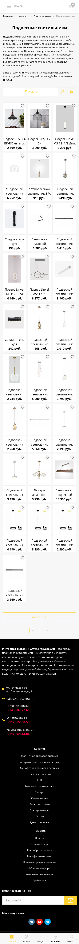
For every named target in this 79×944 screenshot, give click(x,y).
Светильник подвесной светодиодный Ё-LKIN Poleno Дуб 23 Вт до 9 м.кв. (64, 492)
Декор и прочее (39, 822)
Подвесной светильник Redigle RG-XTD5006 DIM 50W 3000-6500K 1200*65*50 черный (39, 442)
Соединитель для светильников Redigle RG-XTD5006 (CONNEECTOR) (14, 342)
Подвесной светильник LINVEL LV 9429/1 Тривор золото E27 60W (39, 342)
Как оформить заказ (39, 856)
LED (39, 780)
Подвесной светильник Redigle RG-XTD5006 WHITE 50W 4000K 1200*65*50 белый (64, 291)
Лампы (39, 816)
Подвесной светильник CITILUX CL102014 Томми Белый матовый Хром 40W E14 (64, 392)
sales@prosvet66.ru (21, 699)
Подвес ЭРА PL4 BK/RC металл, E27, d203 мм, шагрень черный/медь (14, 141)
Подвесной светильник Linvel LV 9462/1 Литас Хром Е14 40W (64, 342)
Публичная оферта (39, 868)
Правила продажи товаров (39, 862)
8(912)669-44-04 (18, 734)
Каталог (39, 748)
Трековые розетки (39, 774)
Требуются (39, 880)
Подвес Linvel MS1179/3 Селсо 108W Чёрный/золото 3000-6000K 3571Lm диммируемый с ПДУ (39, 291)
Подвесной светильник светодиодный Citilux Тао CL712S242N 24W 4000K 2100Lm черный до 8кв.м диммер (14, 542)
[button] (76, 938)
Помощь (39, 830)
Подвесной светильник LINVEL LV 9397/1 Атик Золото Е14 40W (14, 442)
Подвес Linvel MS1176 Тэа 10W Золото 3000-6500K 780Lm (14, 291)
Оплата (39, 838)
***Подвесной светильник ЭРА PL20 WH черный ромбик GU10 (39, 191)
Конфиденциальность (40, 874)
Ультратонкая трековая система (40, 762)
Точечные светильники (39, 786)
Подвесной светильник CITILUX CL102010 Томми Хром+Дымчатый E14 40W (65, 191)
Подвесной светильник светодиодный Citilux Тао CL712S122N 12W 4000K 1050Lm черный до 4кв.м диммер (64, 542)
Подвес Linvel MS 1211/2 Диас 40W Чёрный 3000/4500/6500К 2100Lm (65, 141)
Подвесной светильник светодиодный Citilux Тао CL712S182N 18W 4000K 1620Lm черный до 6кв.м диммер (39, 542)
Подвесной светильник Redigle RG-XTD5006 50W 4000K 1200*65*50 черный (14, 593)
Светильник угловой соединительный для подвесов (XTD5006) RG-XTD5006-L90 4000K (40, 241)
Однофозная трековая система (39, 767)
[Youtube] (39, 922)
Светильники (39, 798)
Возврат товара (39, 844)
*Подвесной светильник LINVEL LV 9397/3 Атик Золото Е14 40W (14, 191)
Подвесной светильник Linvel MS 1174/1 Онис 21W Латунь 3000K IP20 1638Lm (14, 392)
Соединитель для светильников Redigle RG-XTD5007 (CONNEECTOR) (14, 241)
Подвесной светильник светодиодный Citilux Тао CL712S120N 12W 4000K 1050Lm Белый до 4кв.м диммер (64, 442)
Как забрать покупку (39, 850)
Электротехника (39, 804)
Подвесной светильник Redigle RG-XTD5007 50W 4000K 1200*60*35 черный (64, 241)
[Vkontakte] (31, 922)
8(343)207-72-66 (18, 710)
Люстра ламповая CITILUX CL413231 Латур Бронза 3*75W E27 (39, 492)
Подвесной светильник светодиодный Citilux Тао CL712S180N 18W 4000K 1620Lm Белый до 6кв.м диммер (14, 492)
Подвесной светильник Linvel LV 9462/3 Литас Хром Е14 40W (39, 392)
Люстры (39, 792)
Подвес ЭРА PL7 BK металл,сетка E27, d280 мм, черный (39, 141)
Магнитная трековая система (39, 755)
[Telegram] (47, 922)
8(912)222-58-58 (18, 722)
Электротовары (39, 810)
